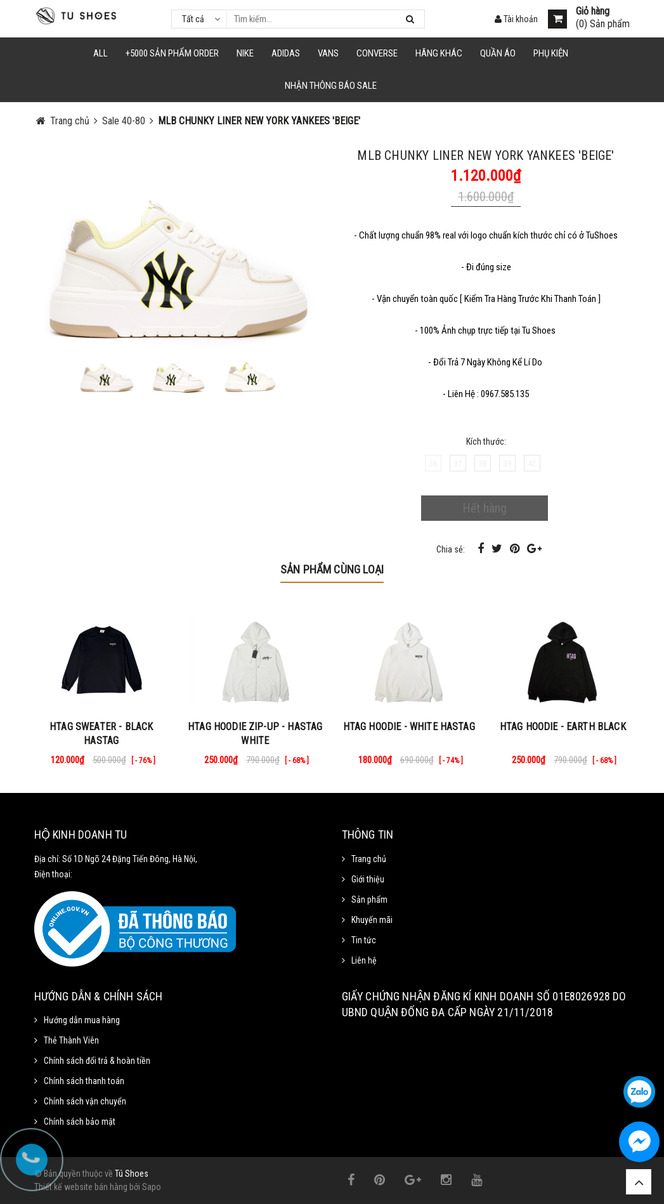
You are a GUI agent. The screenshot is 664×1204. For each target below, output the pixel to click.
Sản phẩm (369, 899)
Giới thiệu (367, 879)
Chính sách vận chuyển (85, 1101)
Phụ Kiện (550, 53)
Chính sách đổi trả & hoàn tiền (97, 1061)
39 (507, 463)
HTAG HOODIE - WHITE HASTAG (409, 727)
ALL (100, 53)
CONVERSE (377, 53)
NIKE (245, 53)
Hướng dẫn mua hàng (82, 1020)
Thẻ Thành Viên (71, 1040)
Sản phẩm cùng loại (332, 569)
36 (433, 463)
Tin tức (363, 940)
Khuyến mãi (372, 920)
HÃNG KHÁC (438, 53)
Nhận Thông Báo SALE (331, 85)
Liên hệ (364, 960)
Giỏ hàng (592, 11)
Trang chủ (368, 859)
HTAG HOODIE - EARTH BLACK (563, 727)
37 (458, 463)
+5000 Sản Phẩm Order (172, 53)
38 (482, 463)
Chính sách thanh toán (84, 1081)
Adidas (285, 53)
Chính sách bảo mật (79, 1121)
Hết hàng (484, 508)
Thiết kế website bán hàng (80, 1187)
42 (532, 463)
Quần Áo (498, 53)
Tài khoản (516, 19)
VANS (328, 53)
